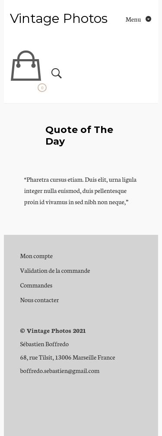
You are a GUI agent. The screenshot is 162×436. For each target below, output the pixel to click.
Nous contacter (39, 299)
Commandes (36, 285)
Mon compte (36, 255)
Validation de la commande (55, 270)
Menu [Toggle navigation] (134, 19)
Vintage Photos (59, 18)
